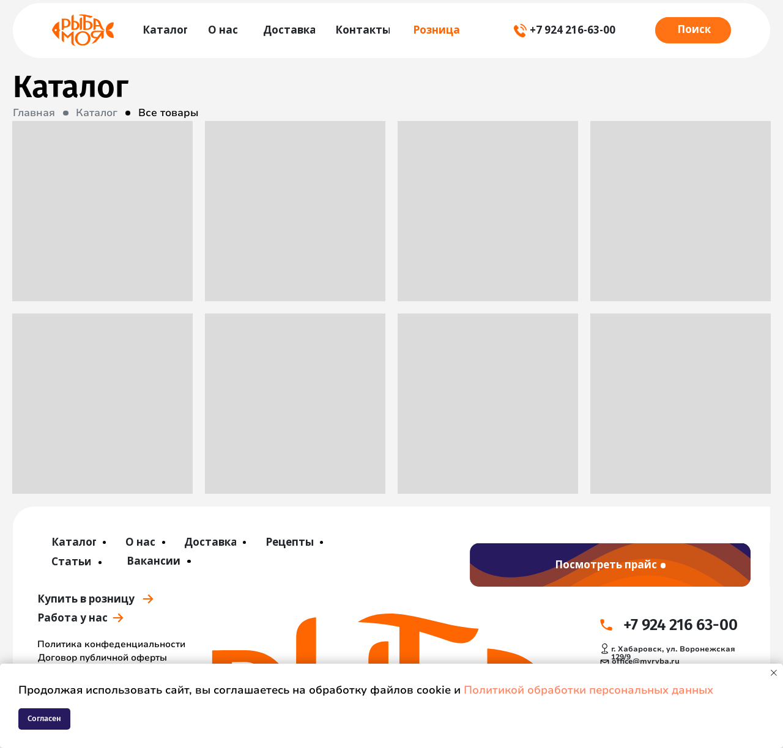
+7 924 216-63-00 (572, 30)
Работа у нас (72, 617)
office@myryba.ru (646, 661)
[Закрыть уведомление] (774, 673)
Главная (34, 113)
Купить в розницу (86, 599)
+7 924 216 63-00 (680, 624)
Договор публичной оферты (102, 657)
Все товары (168, 113)
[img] (82, 29)
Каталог (96, 113)
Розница (436, 30)
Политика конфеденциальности (111, 644)
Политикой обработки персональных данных (588, 690)
